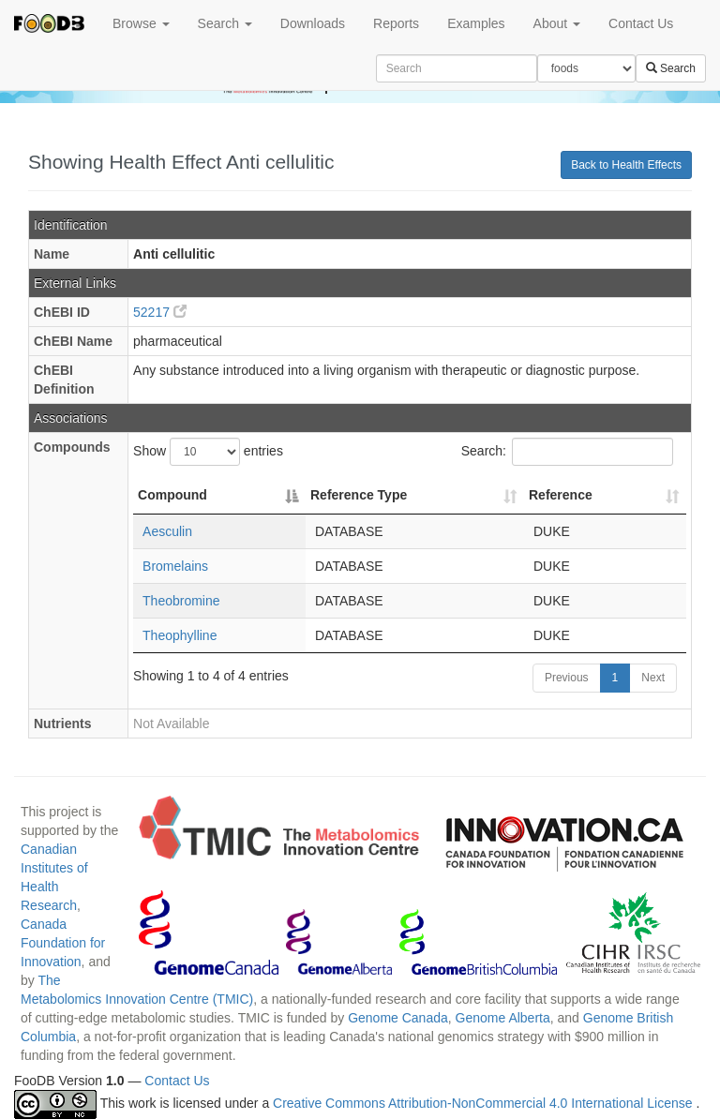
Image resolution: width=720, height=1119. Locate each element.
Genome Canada (398, 1017)
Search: (567, 452)
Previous (567, 677)
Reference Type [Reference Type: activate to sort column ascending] (358, 494)
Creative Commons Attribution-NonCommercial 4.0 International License (484, 1104)
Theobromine (181, 600)
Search (225, 23)
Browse (141, 23)
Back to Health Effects (626, 165)
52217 (160, 312)
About (556, 23)
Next (653, 677)
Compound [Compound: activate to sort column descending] (172, 494)
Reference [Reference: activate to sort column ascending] (560, 494)
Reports (396, 23)
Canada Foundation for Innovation (63, 943)
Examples (475, 23)
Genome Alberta (503, 1017)
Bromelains (175, 566)
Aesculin (167, 531)
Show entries (208, 452)
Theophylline (179, 635)
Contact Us (640, 23)
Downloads (312, 23)
